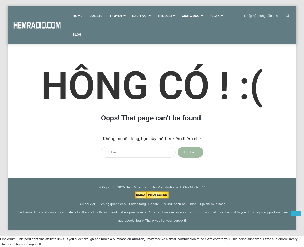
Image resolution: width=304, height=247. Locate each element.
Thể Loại (164, 16)
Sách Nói (139, 16)
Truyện (115, 16)
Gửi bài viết (87, 204)
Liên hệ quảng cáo (112, 204)
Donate (95, 16)
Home (77, 16)
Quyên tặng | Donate (144, 204)
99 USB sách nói (174, 204)
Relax (215, 16)
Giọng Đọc (191, 16)
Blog (77, 34)
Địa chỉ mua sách (212, 204)
